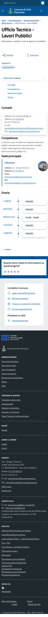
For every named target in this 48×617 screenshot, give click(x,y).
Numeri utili (6, 490)
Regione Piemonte (9, 3)
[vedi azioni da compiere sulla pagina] (32, 55)
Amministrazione (14, 20)
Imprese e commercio (10, 412)
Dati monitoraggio (9, 601)
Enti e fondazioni (9, 369)
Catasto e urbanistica (10, 408)
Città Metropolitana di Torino (13, 534)
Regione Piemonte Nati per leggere (16, 530)
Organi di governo (9, 373)
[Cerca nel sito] (40, 11)
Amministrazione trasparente (14, 562)
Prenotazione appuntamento (14, 571)
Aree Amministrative (31, 20)
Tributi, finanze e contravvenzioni (15, 416)
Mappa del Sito (34, 604)
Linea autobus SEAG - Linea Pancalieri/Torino (20, 538)
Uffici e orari (6, 486)
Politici (4, 381)
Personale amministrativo (12, 377)
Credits (14, 604)
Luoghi (4, 444)
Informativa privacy (10, 551)
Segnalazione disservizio (12, 568)
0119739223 (18, 119)
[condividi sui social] (8, 55)
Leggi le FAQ (7, 565)
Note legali (6, 555)
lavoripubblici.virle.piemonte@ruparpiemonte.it (24, 128)
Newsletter (6, 591)
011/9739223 (18, 170)
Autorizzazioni (7, 403)
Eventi (4, 448)
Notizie (4, 430)
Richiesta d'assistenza (11, 574)
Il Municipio (10, 162)
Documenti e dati (9, 365)
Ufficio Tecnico (7, 23)
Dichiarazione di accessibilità (13, 559)
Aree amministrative (10, 361)
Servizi (29, 601)
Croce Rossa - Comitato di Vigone (15, 546)
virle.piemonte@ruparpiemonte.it (18, 176)
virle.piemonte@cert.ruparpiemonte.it (24, 131)
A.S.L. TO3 (6, 542)
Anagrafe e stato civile (11, 399)
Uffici (4, 385)
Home (4, 20)
